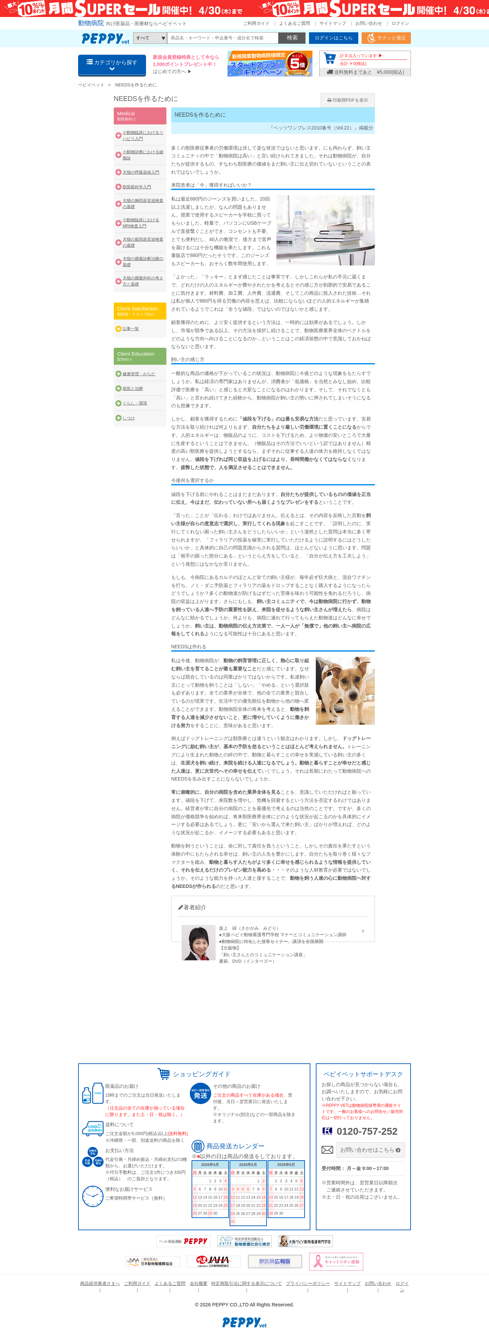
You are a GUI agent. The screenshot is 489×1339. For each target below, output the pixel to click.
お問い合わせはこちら (371, 1150)
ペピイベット (91, 84)
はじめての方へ (169, 71)
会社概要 (198, 1283)
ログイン (400, 23)
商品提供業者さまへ (100, 1283)
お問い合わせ (369, 23)
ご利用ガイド (256, 23)
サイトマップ (333, 23)
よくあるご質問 (294, 23)
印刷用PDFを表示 (347, 100)
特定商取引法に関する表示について (246, 1283)
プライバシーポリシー (308, 1283)
